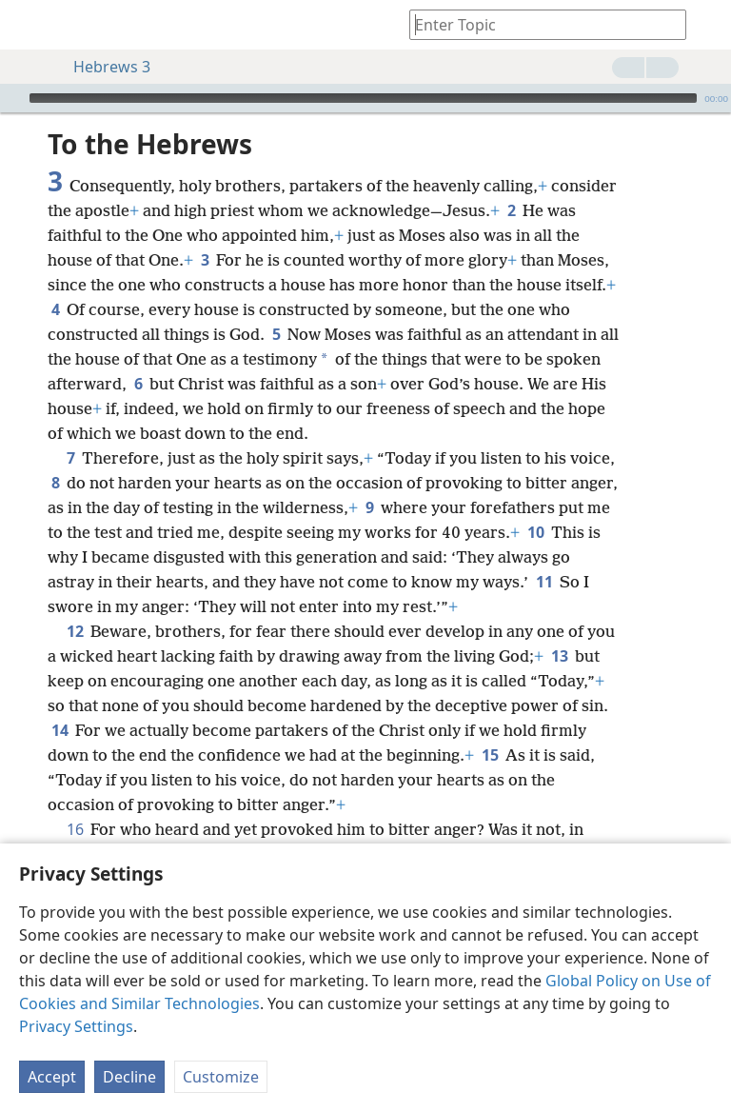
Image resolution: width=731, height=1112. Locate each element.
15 (490, 755)
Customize (221, 1076)
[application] (365, 98)
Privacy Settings (76, 1026)
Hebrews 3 (102, 66)
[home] (28, 25)
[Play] (12, 98)
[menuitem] (28, 25)
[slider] (363, 98)
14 (59, 730)
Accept (52, 1076)
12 (75, 631)
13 (559, 655)
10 (535, 532)
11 (544, 581)
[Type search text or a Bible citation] (538, 24)
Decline (129, 1076)
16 (75, 829)
